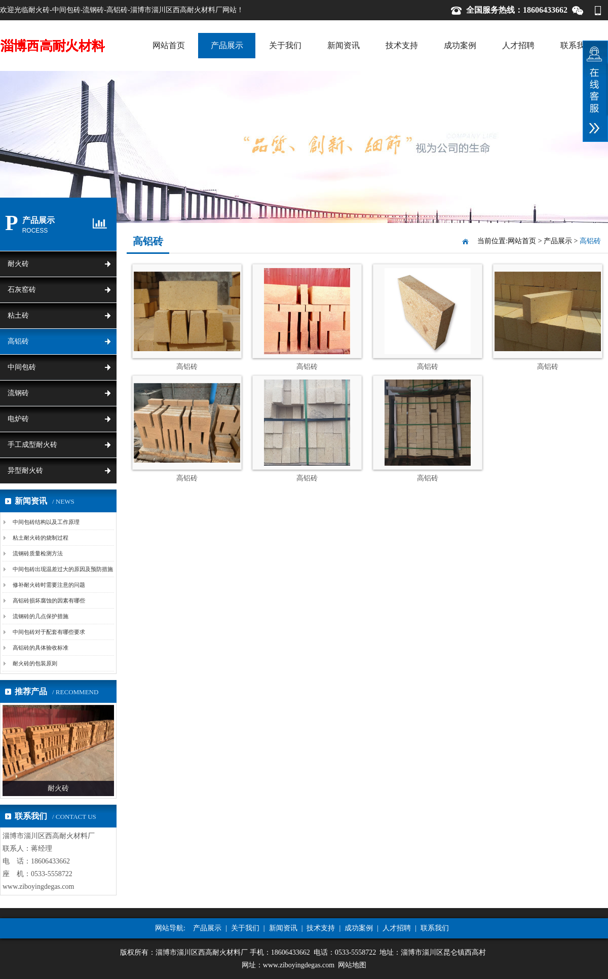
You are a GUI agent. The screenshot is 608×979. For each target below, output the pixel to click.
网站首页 (169, 45)
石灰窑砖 (22, 289)
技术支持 (402, 45)
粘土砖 (18, 315)
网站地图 (352, 965)
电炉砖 (18, 419)
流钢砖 (18, 393)
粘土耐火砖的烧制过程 (40, 538)
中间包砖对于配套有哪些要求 (49, 632)
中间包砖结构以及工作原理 (46, 522)
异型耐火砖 (25, 470)
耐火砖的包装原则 (35, 663)
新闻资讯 (343, 45)
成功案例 (460, 45)
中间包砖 (22, 367)
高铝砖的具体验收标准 (40, 648)
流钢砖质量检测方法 (38, 553)
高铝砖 (18, 341)
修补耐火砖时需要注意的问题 (49, 585)
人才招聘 (518, 45)
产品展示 (227, 45)
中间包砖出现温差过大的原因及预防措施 (63, 569)
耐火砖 (18, 264)
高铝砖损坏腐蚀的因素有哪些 (49, 600)
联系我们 (576, 45)
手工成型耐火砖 (32, 444)
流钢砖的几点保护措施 (40, 616)
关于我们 (285, 45)
